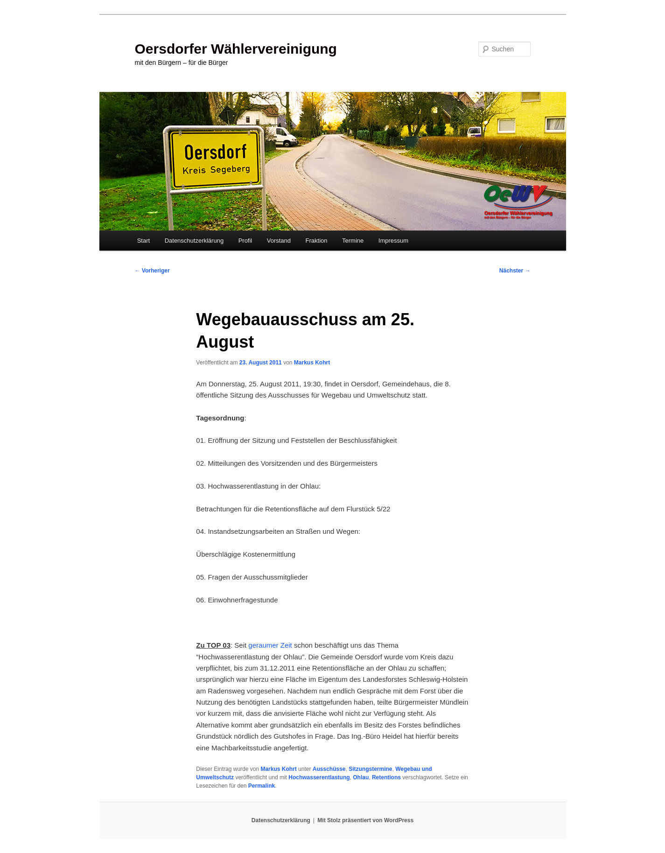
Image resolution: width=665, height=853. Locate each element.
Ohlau (361, 777)
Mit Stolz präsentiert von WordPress (365, 820)
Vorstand (279, 240)
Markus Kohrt (312, 362)
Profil (245, 240)
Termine (353, 240)
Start (143, 240)
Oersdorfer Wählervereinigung (236, 48)
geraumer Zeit (270, 645)
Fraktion (317, 240)
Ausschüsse (329, 769)
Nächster (515, 270)
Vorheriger (152, 270)
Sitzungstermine (370, 769)
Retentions (386, 777)
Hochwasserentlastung (319, 777)
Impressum (393, 240)
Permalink (261, 786)
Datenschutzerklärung (194, 240)
